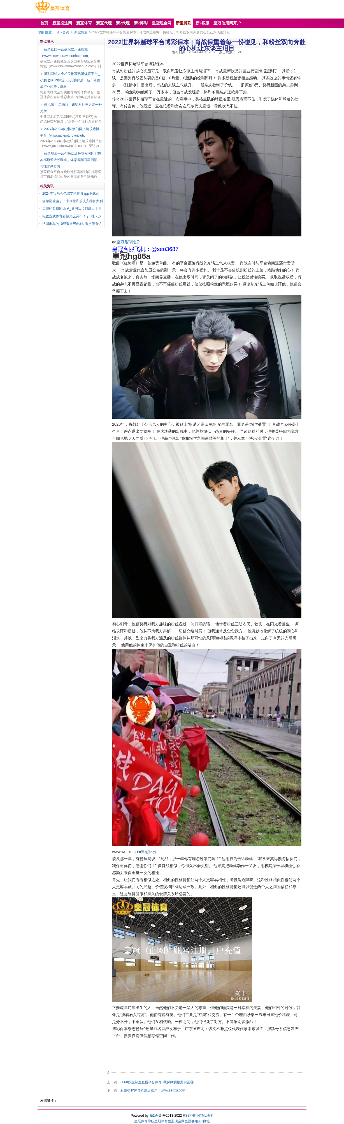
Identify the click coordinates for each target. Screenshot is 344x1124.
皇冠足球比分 (128, 242)
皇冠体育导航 (144, 1121)
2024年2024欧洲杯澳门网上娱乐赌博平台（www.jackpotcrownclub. (69, 132)
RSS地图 (189, 1116)
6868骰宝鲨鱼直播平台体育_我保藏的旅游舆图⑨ (157, 1082)
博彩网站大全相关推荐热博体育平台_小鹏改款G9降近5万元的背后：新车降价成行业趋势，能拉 (70, 80)
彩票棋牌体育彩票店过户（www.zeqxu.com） (154, 1090)
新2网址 (204, 1121)
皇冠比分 (149, 851)
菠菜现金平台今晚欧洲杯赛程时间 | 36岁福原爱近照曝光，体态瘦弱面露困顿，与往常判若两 (70, 159)
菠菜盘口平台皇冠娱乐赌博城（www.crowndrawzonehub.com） (65, 52)
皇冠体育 (161, 1121)
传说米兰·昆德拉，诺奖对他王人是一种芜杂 (71, 108)
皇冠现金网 (176, 1121)
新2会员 (63, 32)
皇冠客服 (191, 1121)
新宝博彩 (81, 32)
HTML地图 (205, 1116)
